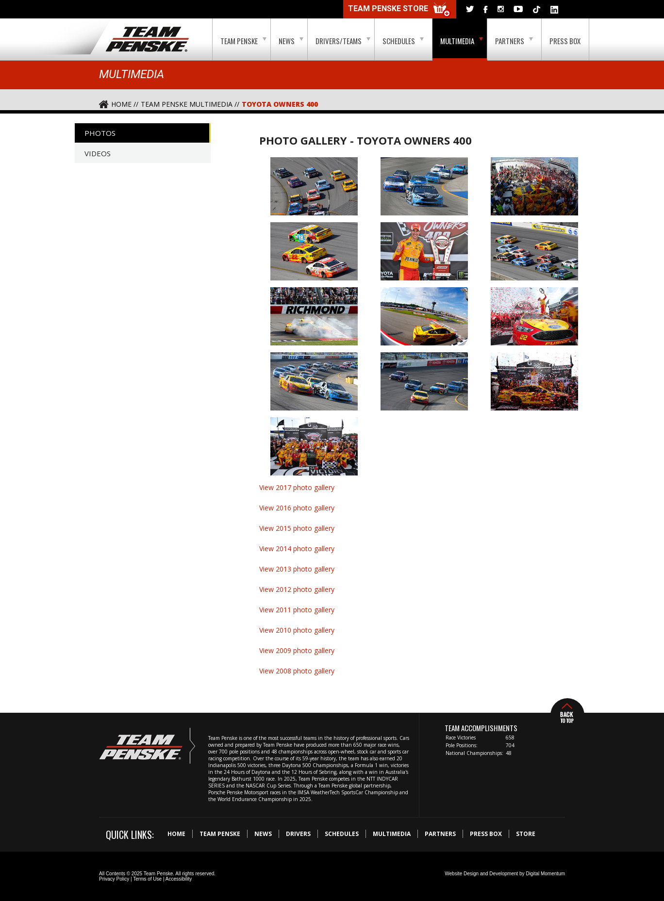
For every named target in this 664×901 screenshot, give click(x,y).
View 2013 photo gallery (296, 568)
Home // (124, 104)
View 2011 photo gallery (296, 609)
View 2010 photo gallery (296, 630)
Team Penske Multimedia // (190, 104)
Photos (100, 133)
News (291, 40)
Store (525, 834)
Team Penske (243, 40)
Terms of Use (147, 879)
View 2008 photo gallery (296, 670)
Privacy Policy (114, 879)
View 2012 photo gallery (296, 589)
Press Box (565, 40)
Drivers (298, 834)
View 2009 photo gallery (296, 650)
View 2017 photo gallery (296, 487)
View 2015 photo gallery (296, 528)
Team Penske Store (399, 9)
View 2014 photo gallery (296, 548)
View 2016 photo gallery (296, 507)
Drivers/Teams (342, 40)
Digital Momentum (545, 873)
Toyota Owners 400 (280, 104)
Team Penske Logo (147, 40)
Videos (97, 153)
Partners (514, 40)
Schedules (403, 40)
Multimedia (461, 40)
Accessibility (179, 879)
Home (176, 834)
